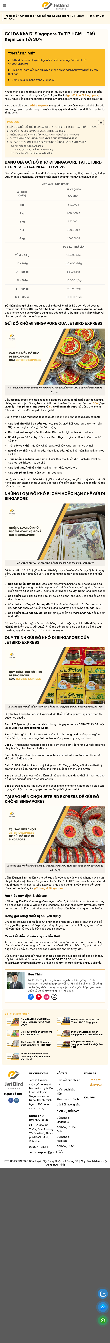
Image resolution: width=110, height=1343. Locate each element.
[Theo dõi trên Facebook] (11, 1100)
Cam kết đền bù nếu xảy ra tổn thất (34, 153)
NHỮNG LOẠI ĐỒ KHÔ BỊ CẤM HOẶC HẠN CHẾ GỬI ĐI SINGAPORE (45, 134)
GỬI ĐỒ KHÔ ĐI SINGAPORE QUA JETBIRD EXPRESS (37, 131)
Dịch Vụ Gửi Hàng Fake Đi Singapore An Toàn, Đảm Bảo (87, 1033)
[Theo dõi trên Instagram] (16, 1100)
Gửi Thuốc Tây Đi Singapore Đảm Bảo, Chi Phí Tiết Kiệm (36, 1043)
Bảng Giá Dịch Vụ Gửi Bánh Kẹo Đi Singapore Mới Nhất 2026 (35, 1022)
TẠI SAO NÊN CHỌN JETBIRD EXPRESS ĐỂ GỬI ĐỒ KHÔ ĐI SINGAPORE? (48, 142)
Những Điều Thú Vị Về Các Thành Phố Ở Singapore (85, 1021)
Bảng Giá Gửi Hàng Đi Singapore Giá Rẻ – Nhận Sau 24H (87, 1044)
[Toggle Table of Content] (99, 122)
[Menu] (4, 5)
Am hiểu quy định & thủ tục (29, 146)
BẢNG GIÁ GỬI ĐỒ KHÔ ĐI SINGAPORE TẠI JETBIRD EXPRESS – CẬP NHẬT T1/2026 (53, 127)
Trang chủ (10, 15)
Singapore (27, 15)
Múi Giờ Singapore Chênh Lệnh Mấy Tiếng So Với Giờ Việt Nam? (35, 1056)
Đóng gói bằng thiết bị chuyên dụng (34, 149)
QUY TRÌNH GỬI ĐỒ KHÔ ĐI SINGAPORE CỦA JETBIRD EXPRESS (43, 138)
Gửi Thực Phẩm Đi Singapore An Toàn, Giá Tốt (36, 1033)
